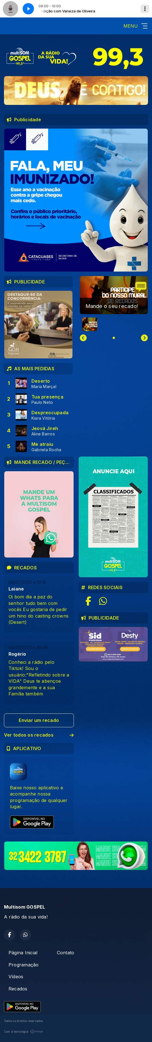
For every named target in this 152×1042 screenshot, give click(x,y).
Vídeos (15, 976)
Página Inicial (22, 952)
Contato (65, 952)
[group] (114, 295)
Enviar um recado (39, 720)
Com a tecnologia (24, 1032)
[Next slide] (144, 337)
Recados (17, 989)
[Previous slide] (83, 337)
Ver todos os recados (39, 735)
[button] (89, 324)
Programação (23, 965)
